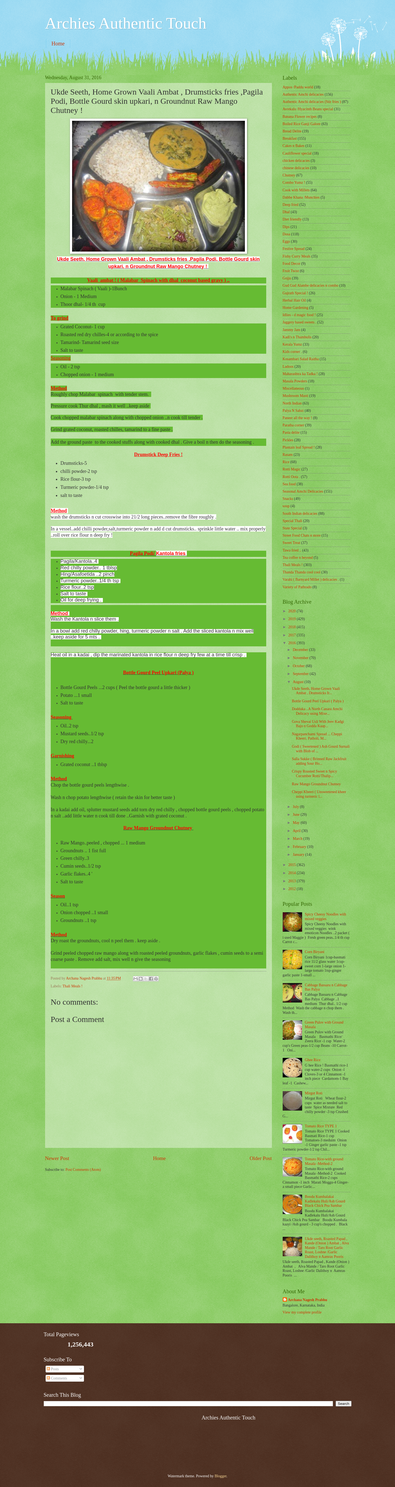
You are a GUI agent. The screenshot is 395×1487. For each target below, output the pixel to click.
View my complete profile (302, 1312)
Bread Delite (292, 131)
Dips (286, 227)
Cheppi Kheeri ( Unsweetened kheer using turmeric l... (319, 794)
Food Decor (292, 264)
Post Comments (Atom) (83, 1170)
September (301, 674)
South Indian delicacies (300, 514)
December (301, 650)
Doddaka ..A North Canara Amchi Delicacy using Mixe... (317, 711)
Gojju (287, 278)
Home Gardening (295, 308)
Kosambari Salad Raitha (301, 359)
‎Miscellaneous (293, 388)
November (301, 658)
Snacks (288, 499)
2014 (292, 873)
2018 (292, 627)
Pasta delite (291, 432)
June (297, 815)
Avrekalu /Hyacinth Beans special (308, 109)
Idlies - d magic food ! (299, 315)
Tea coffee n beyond (298, 558)
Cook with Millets (296, 190)
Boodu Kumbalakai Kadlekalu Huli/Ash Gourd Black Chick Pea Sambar (325, 1201)
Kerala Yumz (292, 344)
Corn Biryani (314, 952)
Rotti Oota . (291, 477)
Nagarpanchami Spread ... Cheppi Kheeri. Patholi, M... (317, 736)
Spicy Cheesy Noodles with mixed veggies (325, 916)
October (299, 666)
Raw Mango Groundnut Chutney (316, 784)
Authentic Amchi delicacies (303, 94)
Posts (53, 1369)
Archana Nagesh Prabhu (307, 1300)
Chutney (289, 175)
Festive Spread (294, 249)
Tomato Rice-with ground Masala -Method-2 (324, 1161)
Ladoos (288, 367)
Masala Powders (295, 381)
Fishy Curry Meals (296, 256)
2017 (292, 635)
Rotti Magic (292, 469)
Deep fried (291, 205)
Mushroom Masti (295, 396)
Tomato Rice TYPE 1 (321, 1126)
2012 (292, 889)
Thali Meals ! (72, 986)
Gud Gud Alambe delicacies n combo (311, 285)
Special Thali (292, 521)
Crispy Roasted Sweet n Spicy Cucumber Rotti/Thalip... (314, 773)
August (298, 682)
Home (58, 43)
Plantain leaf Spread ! (299, 447)
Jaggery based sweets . (299, 322)
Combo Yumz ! (294, 183)
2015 (292, 865)
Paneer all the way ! (297, 418)
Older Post (260, 1158)
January (299, 855)
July (296, 807)
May (297, 823)
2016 (292, 643)
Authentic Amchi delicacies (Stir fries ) (312, 102)
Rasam (288, 455)
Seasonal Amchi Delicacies (303, 491)
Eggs (286, 241)
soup (286, 506)
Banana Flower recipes (300, 117)
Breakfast (290, 138)
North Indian (292, 403)
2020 (292, 611)
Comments (57, 1378)
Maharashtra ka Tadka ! (300, 374)
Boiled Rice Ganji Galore (302, 124)
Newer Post (57, 1158)
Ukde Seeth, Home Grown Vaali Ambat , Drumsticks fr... (316, 691)
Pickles (288, 440)
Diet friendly (292, 219)
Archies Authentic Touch (126, 23)
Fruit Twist (291, 271)
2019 (292, 619)
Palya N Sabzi (293, 411)
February (300, 847)
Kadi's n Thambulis (297, 337)
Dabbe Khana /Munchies (301, 197)
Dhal (286, 212)
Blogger (221, 1476)
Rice (286, 462)
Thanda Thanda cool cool (301, 572)
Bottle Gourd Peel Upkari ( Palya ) (318, 701)
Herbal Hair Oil (294, 300)
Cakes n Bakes (294, 146)
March (298, 839)
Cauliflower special (297, 153)
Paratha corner (293, 425)
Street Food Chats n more (302, 535)
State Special (292, 528)
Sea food (289, 484)
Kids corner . (292, 352)
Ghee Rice (312, 1060)
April (297, 831)
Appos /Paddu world (298, 87)
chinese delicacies (296, 168)
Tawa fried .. (292, 550)
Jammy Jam (292, 330)
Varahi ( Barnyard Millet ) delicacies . (311, 579)
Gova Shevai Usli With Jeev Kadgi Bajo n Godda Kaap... (318, 724)
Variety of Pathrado (297, 587)
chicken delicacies (296, 161)
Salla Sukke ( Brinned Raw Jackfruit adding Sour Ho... (319, 761)
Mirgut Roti (313, 1093)
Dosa (286, 234)
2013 (292, 881)
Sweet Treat (292, 543)
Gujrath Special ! (295, 293)
